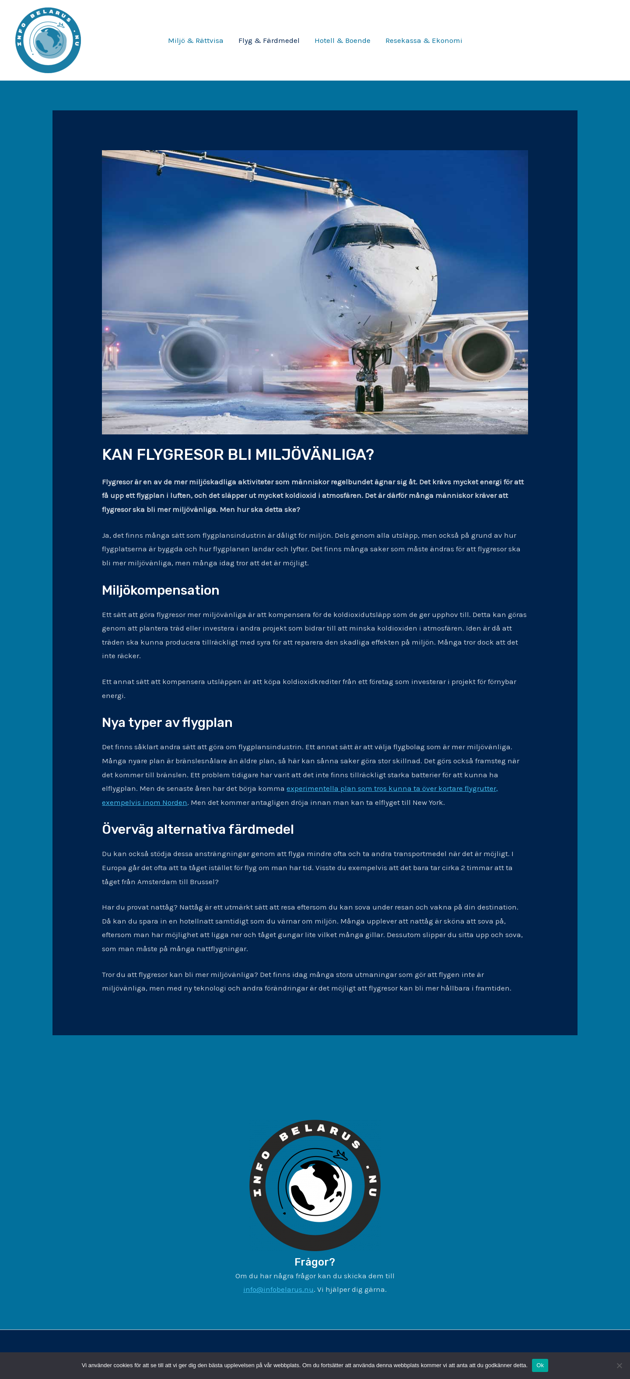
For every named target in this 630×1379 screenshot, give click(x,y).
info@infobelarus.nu (278, 1289)
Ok (540, 1365)
